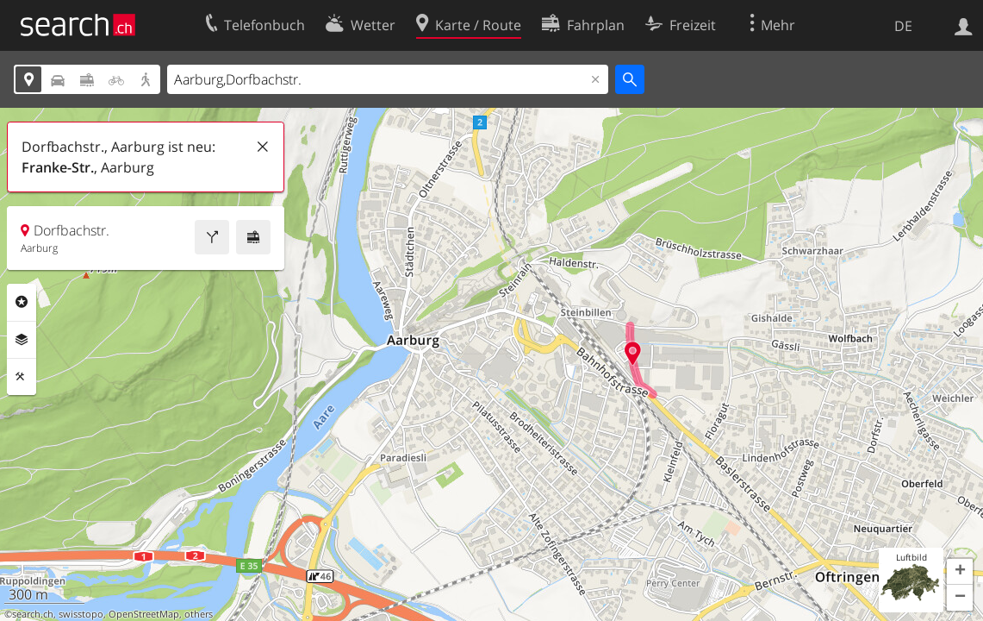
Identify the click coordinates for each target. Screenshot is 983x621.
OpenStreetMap (144, 614)
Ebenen (21, 340)
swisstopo (81, 614)
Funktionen (21, 377)
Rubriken (21, 302)
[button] (960, 572)
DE (903, 25)
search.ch (32, 614)
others (198, 614)
